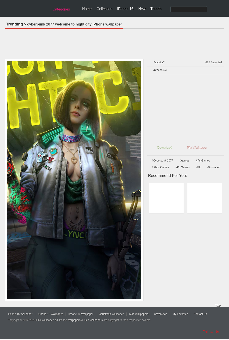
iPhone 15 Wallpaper (20, 314)
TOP (218, 305)
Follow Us (210, 332)
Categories (61, 9)
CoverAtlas (160, 314)
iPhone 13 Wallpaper (50, 314)
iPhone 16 (125, 9)
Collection (104, 9)
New (141, 9)
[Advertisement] (114, 42)
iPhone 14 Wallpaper (80, 314)
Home (87, 9)
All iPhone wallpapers (68, 320)
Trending (14, 24)
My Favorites (180, 314)
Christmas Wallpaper (111, 314)
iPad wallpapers (93, 320)
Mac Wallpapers (138, 314)
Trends (155, 9)
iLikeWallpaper (45, 320)
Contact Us (200, 314)
